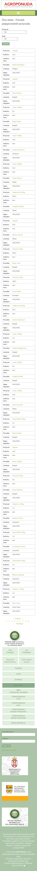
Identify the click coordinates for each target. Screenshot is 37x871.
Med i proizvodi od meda (18, 691)
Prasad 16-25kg (17, 249)
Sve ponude (10, 651)
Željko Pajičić (16, 121)
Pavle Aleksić (16, 291)
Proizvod (5, 29)
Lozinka (4, 738)
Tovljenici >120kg (18, 504)
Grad (3, 36)
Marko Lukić (16, 263)
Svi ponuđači (27, 651)
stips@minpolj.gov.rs (17, 863)
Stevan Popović (17, 235)
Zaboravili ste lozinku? (9, 750)
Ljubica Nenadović (18, 150)
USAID (22, 848)
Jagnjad (15, 50)
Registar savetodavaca (10, 661)
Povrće (18, 668)
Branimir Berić (17, 433)
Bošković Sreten (17, 518)
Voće (18, 674)
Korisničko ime (7, 732)
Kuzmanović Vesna (18, 546)
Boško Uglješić (17, 461)
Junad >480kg (17, 107)
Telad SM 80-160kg (18, 419)
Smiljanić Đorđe (17, 376)
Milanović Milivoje (18, 575)
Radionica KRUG (17, 865)
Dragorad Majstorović (19, 348)
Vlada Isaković (17, 178)
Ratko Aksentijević (18, 65)
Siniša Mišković (17, 490)
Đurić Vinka (16, 603)
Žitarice (18, 679)
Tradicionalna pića (18, 698)
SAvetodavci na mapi (27, 661)
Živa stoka (18, 685)
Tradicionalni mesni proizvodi (18, 717)
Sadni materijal (18, 723)
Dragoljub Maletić (18, 206)
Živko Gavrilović (17, 405)
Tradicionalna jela (18, 704)
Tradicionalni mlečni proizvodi (18, 710)
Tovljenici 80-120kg (18, 192)
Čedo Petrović (17, 93)
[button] (18, 13)
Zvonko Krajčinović (18, 320)
